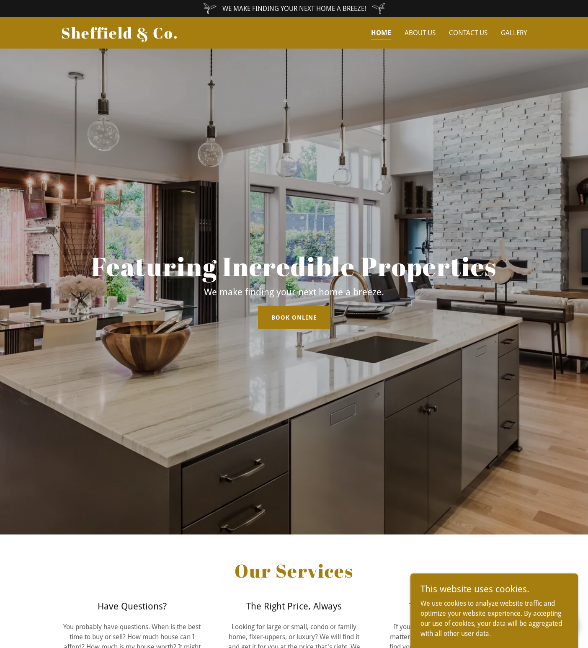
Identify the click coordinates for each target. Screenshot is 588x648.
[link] (119, 36)
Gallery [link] (514, 33)
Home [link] (381, 33)
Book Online (294, 317)
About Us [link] (420, 33)
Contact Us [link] (468, 33)
